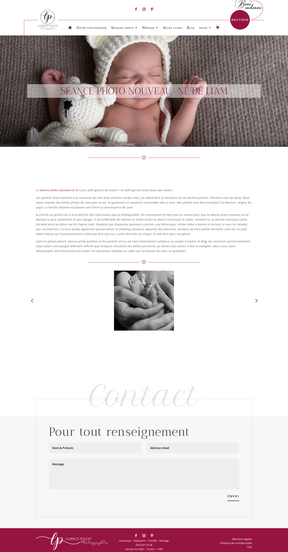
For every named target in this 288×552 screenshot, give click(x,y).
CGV (249, 547)
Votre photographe (92, 28)
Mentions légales (242, 539)
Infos (203, 28)
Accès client (173, 28)
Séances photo (122, 28)
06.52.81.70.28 (144, 545)
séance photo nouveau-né (57, 190)
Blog (191, 28)
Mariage (148, 28)
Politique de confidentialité (236, 543)
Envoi (233, 496)
